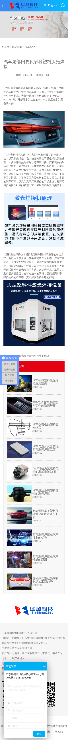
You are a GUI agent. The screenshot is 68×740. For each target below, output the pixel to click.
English (52, 5)
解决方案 (17, 47)
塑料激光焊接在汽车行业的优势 (31, 355)
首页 (6, 47)
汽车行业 (30, 47)
